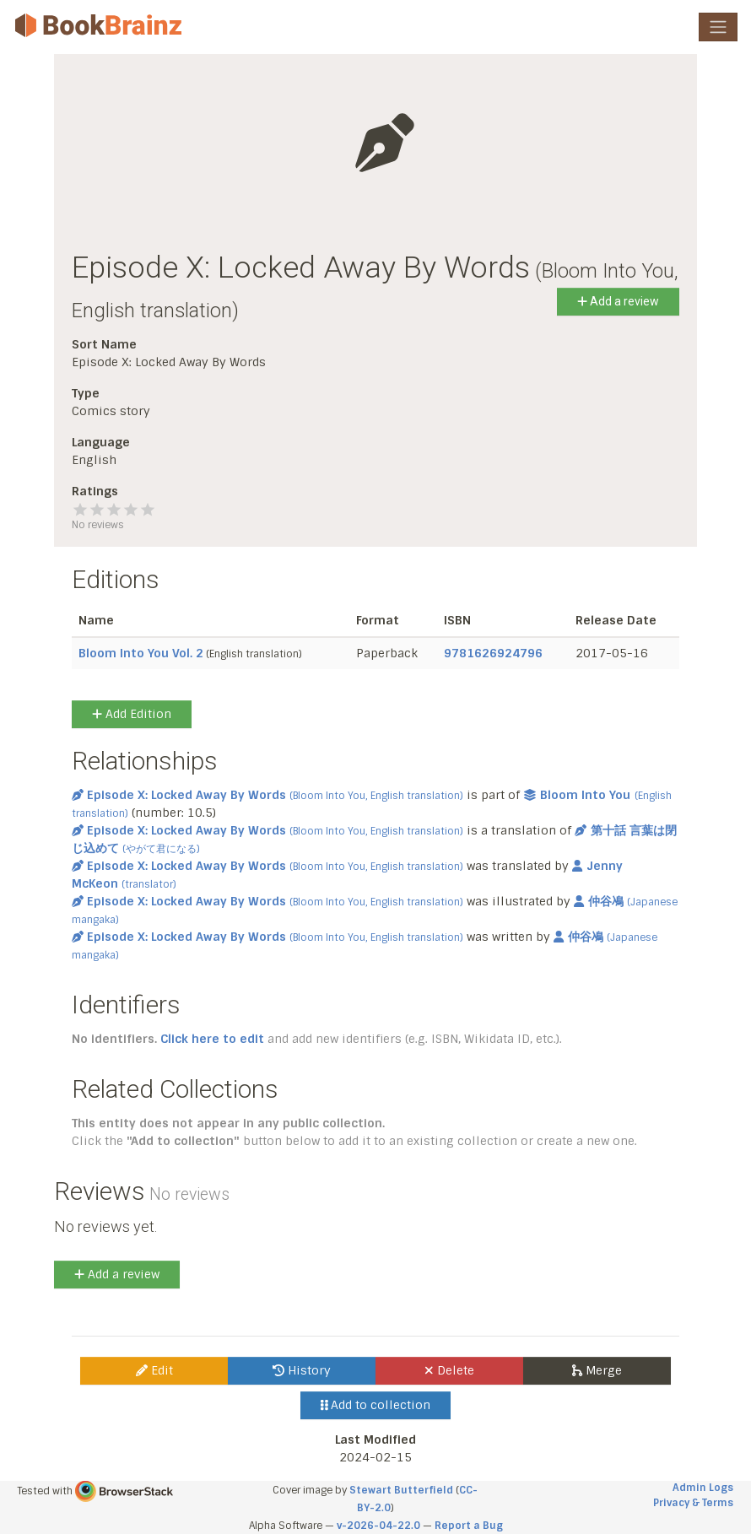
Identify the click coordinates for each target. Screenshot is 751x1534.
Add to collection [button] (376, 1404)
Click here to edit (212, 1038)
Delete (449, 1370)
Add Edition (131, 713)
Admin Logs (703, 1487)
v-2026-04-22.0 (378, 1525)
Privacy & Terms (693, 1503)
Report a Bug (469, 1525)
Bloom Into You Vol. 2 (140, 653)
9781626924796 (493, 653)
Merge (597, 1370)
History (302, 1370)
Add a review (618, 301)
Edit (154, 1370)
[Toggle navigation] (718, 27)
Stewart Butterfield (401, 1490)
